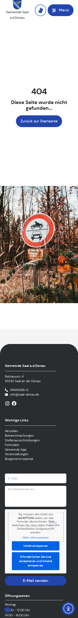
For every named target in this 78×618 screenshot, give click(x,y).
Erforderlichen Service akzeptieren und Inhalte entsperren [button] (35, 561)
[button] (60, 10)
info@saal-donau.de (24, 394)
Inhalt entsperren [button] (36, 546)
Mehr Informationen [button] (36, 537)
